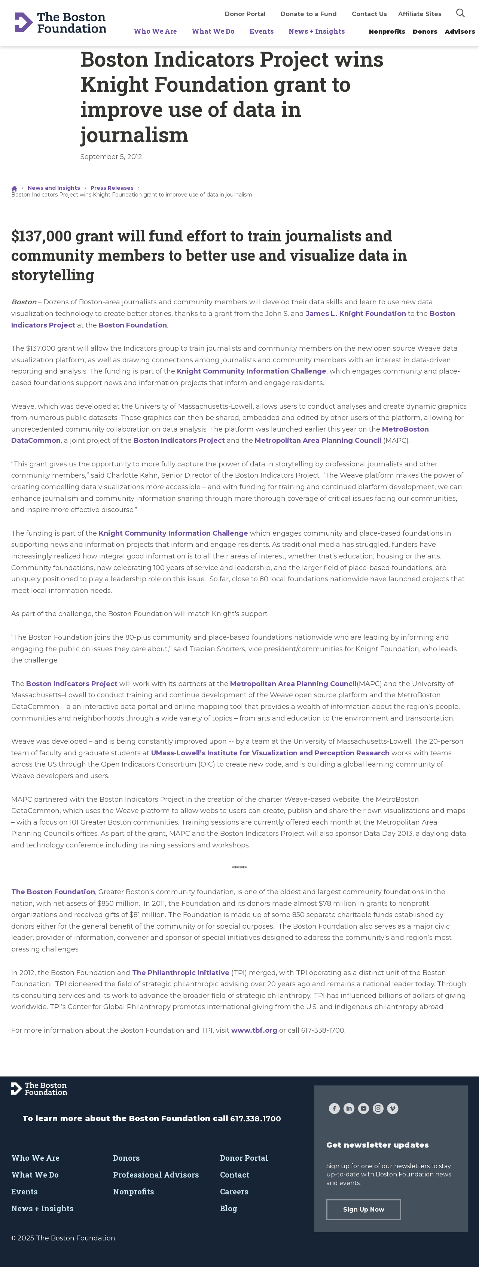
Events (262, 31)
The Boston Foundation (53, 892)
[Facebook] (334, 1109)
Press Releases (112, 188)
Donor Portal (245, 14)
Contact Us (369, 14)
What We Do (213, 31)
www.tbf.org (254, 1030)
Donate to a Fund (309, 14)
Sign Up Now (363, 1209)
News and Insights (54, 188)
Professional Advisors (156, 1174)
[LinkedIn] (349, 1109)
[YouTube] (363, 1109)
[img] (461, 13)
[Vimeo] (392, 1109)
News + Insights (317, 31)
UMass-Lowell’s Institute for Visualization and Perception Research (270, 753)
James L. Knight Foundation (356, 314)
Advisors (460, 31)
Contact (234, 1174)
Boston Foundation (133, 325)
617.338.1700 (255, 1118)
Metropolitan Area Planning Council (318, 440)
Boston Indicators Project (179, 440)
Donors (425, 31)
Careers (234, 1191)
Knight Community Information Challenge (251, 371)
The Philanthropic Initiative (180, 973)
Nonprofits (387, 31)
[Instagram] (378, 1109)
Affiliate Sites (420, 14)
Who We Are (155, 31)
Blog (228, 1208)
